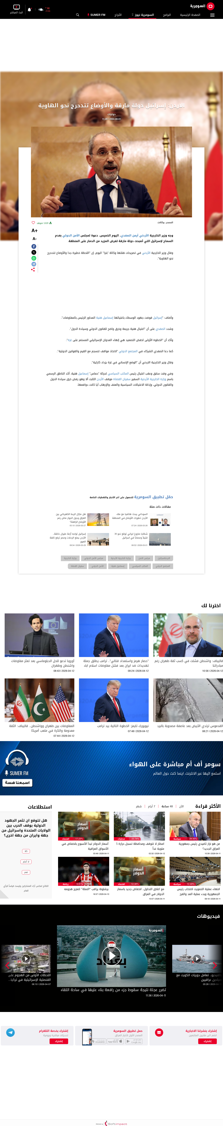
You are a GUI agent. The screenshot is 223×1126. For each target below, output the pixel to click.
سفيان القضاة (122, 379)
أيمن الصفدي (129, 235)
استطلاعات (40, 807)
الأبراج (118, 15)
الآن (181, 806)
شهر (139, 806)
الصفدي (160, 329)
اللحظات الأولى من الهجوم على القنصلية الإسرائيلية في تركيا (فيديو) (29, 977)
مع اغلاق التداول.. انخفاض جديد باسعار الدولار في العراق (140, 892)
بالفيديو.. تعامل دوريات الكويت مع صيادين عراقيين (199, 977)
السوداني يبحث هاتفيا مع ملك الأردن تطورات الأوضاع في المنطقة (130, 516)
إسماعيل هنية (104, 317)
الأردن (100, 379)
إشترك (59, 1041)
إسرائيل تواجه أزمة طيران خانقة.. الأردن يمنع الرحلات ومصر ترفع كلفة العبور (68, 538)
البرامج (167, 15)
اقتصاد (65, 839)
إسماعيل (83, 373)
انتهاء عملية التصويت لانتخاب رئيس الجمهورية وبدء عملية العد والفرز (198, 892)
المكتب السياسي (118, 373)
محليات (121, 839)
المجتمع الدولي (128, 351)
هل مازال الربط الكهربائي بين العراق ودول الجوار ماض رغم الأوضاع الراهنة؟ (71, 518)
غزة (70, 340)
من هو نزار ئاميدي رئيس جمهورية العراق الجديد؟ (199, 846)
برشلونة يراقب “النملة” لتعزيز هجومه (86, 889)
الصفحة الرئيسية (190, 15)
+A (34, 231)
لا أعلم (26, 862)
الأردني (144, 235)
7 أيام (151, 806)
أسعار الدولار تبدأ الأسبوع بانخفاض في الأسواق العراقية (85, 846)
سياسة (177, 839)
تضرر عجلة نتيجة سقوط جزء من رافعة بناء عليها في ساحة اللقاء (113, 990)
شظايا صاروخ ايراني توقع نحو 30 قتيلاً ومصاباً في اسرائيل (131, 536)
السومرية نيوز (142, 15)
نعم (26, 872)
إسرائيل (157, 317)
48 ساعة (167, 806)
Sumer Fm (97, 14)
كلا (26, 851)
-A (35, 239)
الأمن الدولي (71, 235)
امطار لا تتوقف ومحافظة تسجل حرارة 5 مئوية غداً (140, 846)
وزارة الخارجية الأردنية (153, 379)
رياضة (66, 884)
